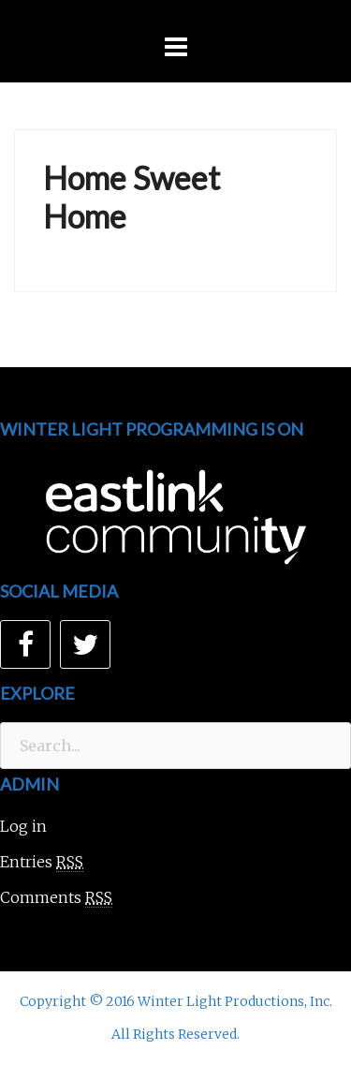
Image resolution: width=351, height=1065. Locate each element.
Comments (56, 898)
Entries (41, 862)
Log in (23, 826)
